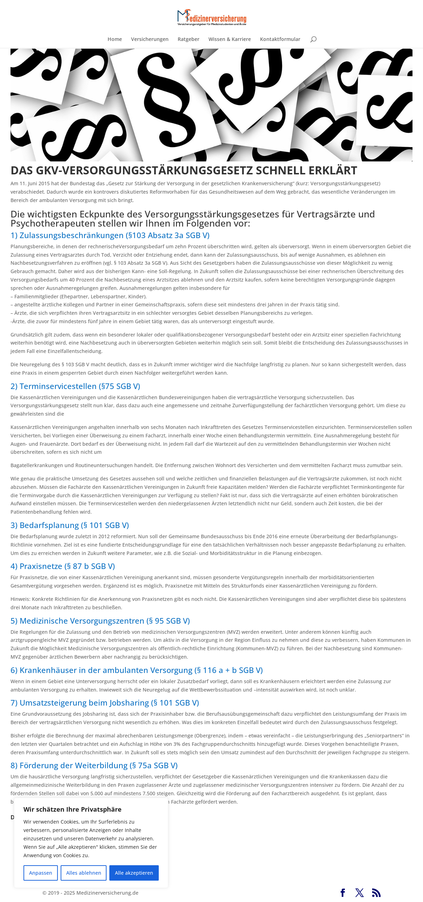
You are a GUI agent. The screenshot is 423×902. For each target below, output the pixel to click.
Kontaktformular (280, 39)
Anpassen (40, 872)
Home (115, 39)
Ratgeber (188, 39)
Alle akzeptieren (134, 872)
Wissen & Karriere (230, 39)
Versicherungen (150, 39)
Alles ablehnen (83, 872)
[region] (91, 843)
